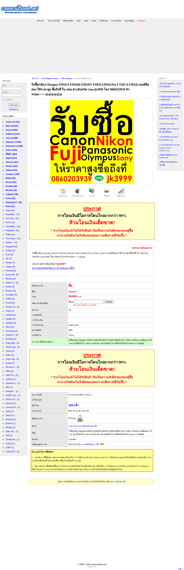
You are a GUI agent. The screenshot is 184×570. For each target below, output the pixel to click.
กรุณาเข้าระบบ (75, 426)
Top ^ (180, 569)
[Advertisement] (92, 48)
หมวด (50, 78)
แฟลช (93, 21)
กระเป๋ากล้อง (116, 21)
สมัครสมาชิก (68, 21)
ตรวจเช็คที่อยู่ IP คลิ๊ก (90, 444)
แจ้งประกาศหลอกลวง (142, 248)
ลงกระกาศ (54, 21)
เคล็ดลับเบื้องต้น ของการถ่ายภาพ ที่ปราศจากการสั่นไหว (169, 108)
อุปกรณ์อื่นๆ (129, 21)
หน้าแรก (40, 21)
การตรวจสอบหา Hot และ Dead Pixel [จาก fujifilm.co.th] (169, 147)
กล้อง (78, 21)
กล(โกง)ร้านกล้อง (167, 124)
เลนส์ (86, 21)
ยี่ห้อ (67, 78)
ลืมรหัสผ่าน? (14, 110)
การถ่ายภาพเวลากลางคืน (170, 92)
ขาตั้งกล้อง (103, 21)
